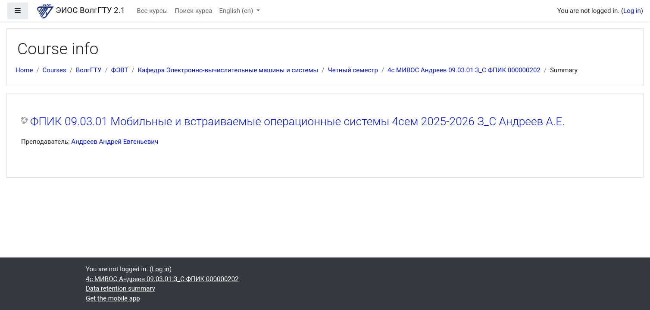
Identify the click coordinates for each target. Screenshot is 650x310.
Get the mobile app (113, 298)
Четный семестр (353, 70)
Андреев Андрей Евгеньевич (114, 142)
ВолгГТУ (89, 70)
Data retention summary (120, 288)
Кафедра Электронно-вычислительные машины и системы (228, 70)
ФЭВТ (119, 70)
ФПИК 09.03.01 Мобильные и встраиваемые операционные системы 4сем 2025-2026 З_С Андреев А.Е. (297, 121)
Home (24, 70)
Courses (54, 70)
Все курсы (152, 11)
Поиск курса (193, 11)
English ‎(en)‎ (237, 11)
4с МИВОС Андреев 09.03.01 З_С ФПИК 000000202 (464, 70)
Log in (632, 11)
